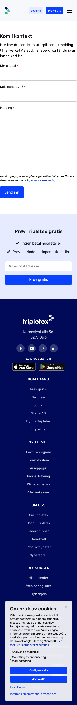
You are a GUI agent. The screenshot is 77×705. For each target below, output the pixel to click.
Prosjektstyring (38, 476)
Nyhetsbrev (38, 555)
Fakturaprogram (38, 452)
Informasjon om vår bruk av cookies (33, 694)
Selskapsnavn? (12, 87)
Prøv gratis (54, 10)
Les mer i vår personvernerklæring (36, 643)
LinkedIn (54, 348)
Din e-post (9, 66)
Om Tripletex (38, 515)
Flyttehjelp (38, 594)
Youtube (32, 348)
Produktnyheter (38, 547)
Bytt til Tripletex (38, 421)
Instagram (43, 348)
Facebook (20, 348)
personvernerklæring (42, 180)
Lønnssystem (38, 460)
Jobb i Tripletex (39, 523)
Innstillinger (17, 687)
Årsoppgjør (38, 468)
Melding (7, 108)
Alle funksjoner (38, 492)
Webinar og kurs (38, 586)
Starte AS (38, 413)
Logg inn (36, 10)
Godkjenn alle (38, 670)
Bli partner (38, 429)
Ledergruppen (39, 531)
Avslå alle (38, 679)
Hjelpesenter (38, 578)
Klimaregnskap (38, 484)
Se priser (38, 397)
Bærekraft (38, 539)
